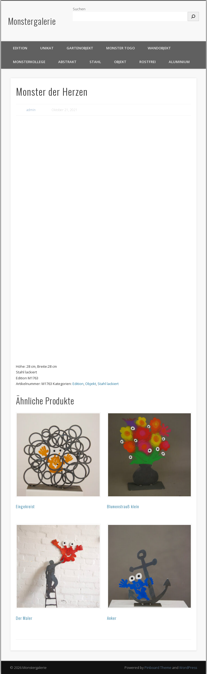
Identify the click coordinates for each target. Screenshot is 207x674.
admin (31, 110)
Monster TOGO (120, 48)
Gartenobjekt (80, 48)
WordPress (188, 667)
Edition (20, 48)
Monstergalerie (32, 21)
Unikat (47, 48)
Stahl (95, 61)
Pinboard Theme (157, 667)
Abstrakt (67, 61)
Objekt (120, 61)
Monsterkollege (29, 61)
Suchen (79, 8)
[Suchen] (193, 16)
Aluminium (179, 61)
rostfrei (147, 61)
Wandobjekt (159, 48)
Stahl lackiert (108, 383)
